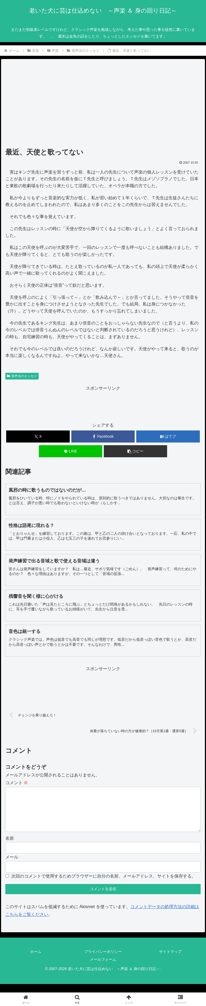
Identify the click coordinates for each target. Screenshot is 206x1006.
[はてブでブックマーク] (168, 436)
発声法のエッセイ (22, 376)
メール (11, 865)
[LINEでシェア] (70, 451)
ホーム (35, 960)
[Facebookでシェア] (103, 436)
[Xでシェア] (38, 436)
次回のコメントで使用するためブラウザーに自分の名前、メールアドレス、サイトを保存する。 (103, 884)
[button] (135, 451)
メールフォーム (103, 968)
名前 (9, 847)
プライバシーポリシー (103, 960)
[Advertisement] (103, 105)
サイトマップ (170, 960)
